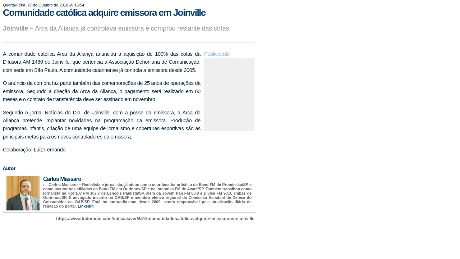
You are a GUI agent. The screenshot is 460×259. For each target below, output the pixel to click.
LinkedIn (85, 206)
